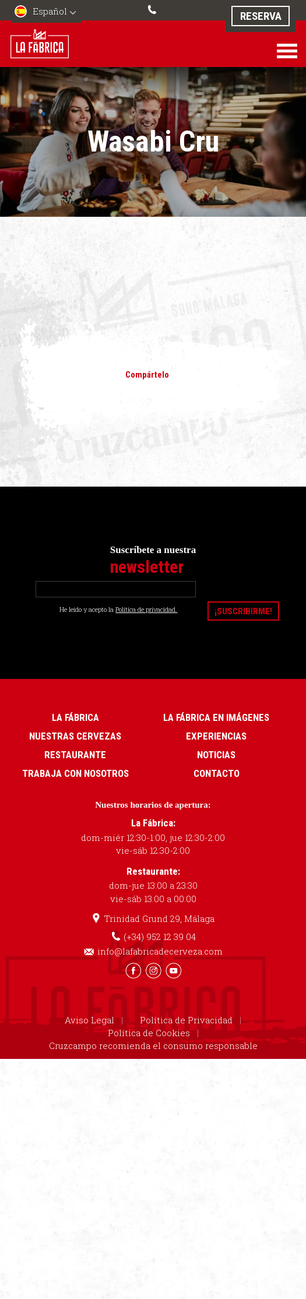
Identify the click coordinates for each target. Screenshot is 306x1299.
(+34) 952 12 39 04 (153, 8)
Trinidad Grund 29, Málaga (159, 917)
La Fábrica (75, 716)
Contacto (217, 772)
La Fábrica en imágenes (216, 716)
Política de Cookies (149, 1031)
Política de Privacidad (186, 1018)
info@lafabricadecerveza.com (160, 950)
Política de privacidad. (146, 608)
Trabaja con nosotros (75, 772)
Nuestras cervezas (75, 735)
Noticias (216, 753)
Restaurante (75, 753)
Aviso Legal (89, 1018)
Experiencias (216, 735)
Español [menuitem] (50, 11)
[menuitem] (47, 12)
